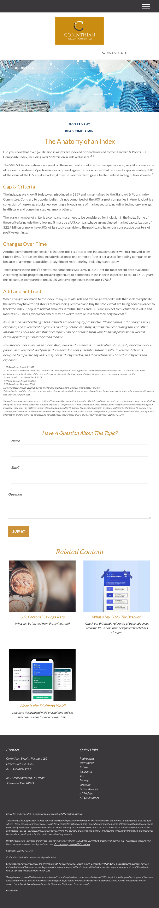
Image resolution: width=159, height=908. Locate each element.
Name (15, 441)
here (20, 870)
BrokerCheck (75, 814)
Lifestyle (85, 784)
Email (15, 467)
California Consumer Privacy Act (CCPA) (107, 840)
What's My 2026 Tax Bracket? (117, 617)
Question (15, 494)
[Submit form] (18, 531)
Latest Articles (89, 789)
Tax (82, 776)
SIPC (112, 863)
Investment (87, 763)
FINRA (106, 863)
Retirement (87, 758)
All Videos (86, 793)
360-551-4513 (115, 53)
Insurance (86, 771)
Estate (83, 767)
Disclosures (12, 890)
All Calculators (89, 797)
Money (84, 780)
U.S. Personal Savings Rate (42, 617)
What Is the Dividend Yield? (42, 706)
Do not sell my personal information (72, 844)
